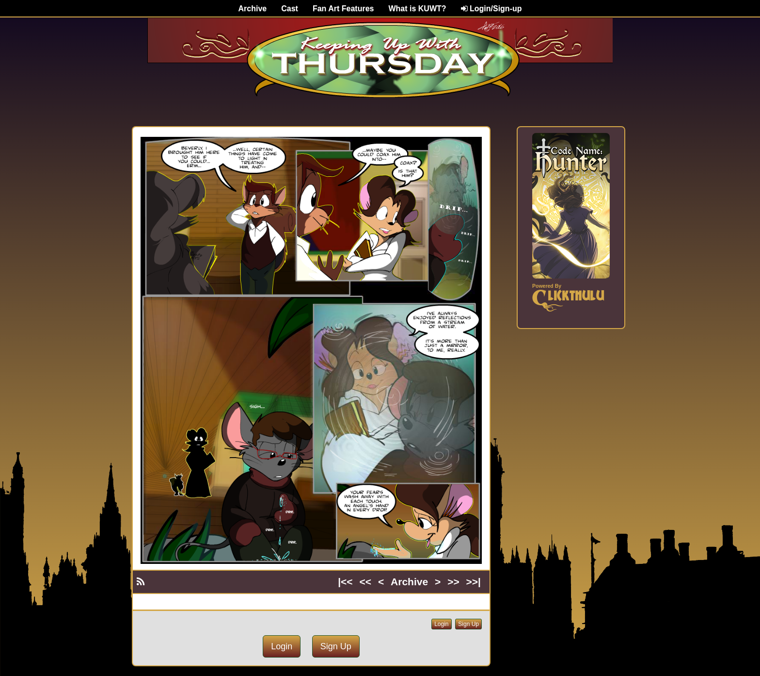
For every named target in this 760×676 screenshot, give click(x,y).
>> (453, 581)
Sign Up (468, 624)
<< (366, 581)
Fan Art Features (343, 8)
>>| (473, 581)
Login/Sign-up (491, 8)
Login (441, 624)
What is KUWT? (417, 8)
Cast (289, 8)
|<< (345, 581)
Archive (252, 8)
